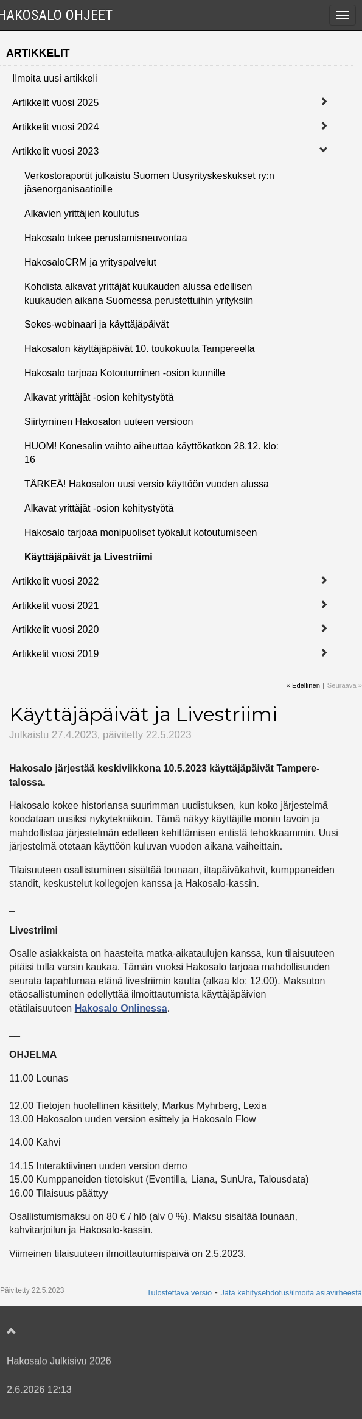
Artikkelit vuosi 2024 (55, 127)
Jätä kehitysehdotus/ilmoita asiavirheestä (291, 1292)
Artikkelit (38, 53)
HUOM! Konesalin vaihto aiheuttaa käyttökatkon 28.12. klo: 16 (151, 453)
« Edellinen (303, 685)
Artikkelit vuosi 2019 (55, 654)
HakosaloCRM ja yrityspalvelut (90, 262)
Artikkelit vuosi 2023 (55, 151)
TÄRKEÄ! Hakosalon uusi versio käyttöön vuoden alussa (146, 484)
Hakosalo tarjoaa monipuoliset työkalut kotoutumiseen (140, 532)
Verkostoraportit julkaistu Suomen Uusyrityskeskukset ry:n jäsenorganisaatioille (149, 183)
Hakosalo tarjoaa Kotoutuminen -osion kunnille (124, 373)
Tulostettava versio (179, 1292)
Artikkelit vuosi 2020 (55, 629)
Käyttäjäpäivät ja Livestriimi (88, 557)
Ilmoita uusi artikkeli (54, 78)
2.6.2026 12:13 (39, 1389)
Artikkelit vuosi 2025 (55, 102)
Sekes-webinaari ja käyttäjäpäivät (96, 324)
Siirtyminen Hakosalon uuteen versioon (108, 422)
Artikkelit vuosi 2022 (55, 581)
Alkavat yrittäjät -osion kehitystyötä (98, 397)
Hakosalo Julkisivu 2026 (59, 1361)
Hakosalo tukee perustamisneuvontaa (105, 238)
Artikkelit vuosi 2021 (55, 605)
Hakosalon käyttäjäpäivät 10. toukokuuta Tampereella (139, 348)
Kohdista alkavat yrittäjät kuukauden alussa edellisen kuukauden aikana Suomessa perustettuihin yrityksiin (138, 293)
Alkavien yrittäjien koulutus (81, 213)
